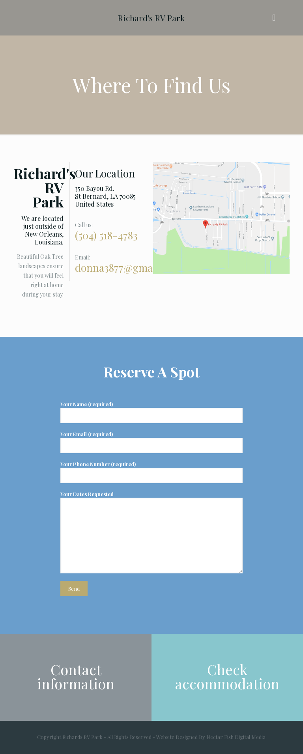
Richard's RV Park (151, 17)
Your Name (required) (151, 412)
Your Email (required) (151, 442)
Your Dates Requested (151, 532)
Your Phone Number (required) (151, 472)
